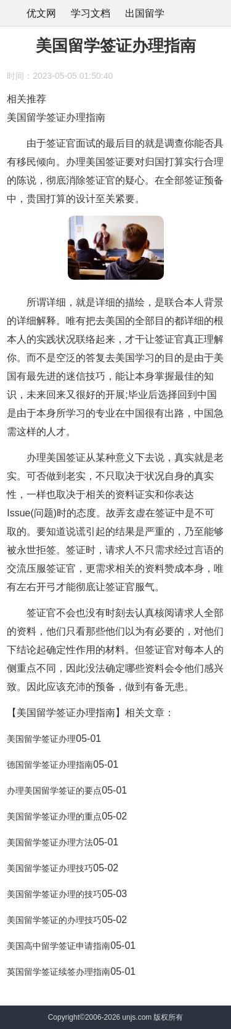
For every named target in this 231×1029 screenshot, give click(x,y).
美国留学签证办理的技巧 (54, 894)
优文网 (41, 13)
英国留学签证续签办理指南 (58, 972)
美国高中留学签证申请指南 (58, 946)
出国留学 (144, 13)
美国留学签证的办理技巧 (54, 920)
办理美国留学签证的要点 (54, 790)
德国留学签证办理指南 (50, 765)
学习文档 (90, 13)
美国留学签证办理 (41, 739)
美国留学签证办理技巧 (50, 868)
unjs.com (137, 1017)
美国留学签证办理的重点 (54, 816)
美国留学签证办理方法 (50, 842)
